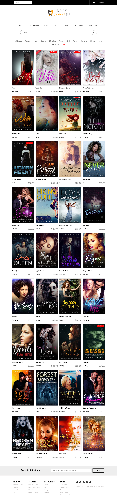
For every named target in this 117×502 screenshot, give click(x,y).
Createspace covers (34, 487)
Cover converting (33, 492)
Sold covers (63, 484)
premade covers (33, 26)
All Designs (18, 41)
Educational (52, 41)
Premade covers (33, 484)
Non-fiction (55, 44)
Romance (28, 41)
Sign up (101, 2)
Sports (100, 41)
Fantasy (61, 41)
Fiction (75, 41)
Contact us (67, 26)
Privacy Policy (64, 492)
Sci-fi (68, 41)
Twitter (46, 487)
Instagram (47, 490)
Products (15, 487)
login (93, 2)
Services (48, 26)
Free (57, 26)
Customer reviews (18, 484)
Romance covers (65, 487)
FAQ (96, 26)
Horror (36, 41)
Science (92, 41)
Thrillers (14, 183)
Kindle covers (32, 490)
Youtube (46, 492)
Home (21, 26)
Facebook (47, 484)
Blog (90, 26)
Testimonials (80, 26)
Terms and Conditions (66, 495)
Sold (63, 44)
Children (43, 41)
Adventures (83, 41)
